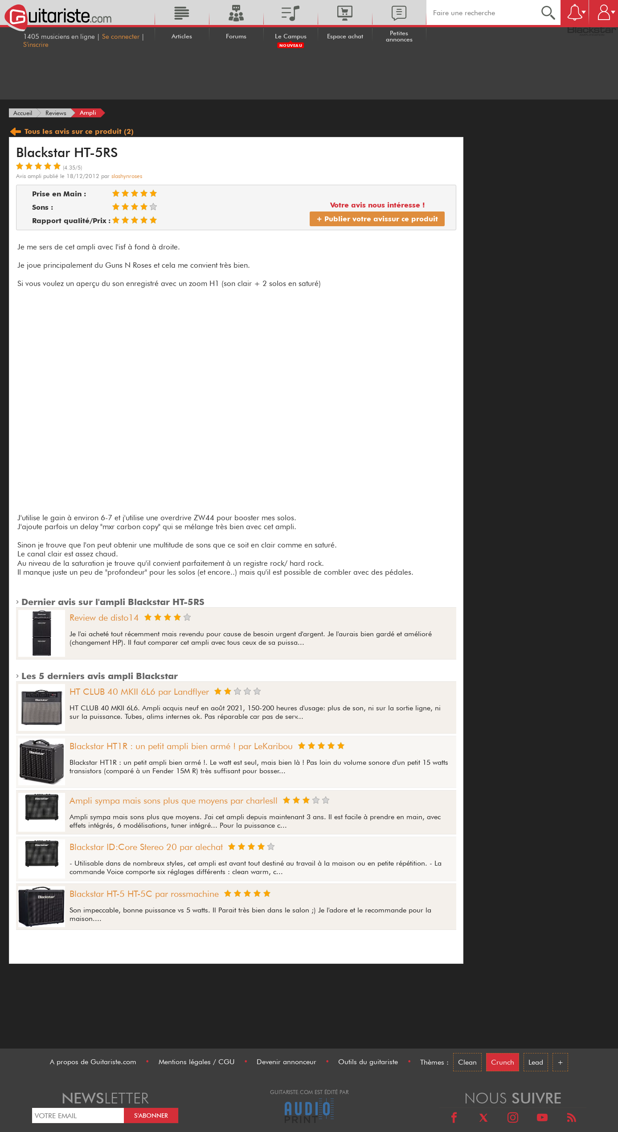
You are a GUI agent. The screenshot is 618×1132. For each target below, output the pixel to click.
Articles (182, 36)
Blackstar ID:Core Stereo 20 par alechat (146, 847)
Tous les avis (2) (71, 131)
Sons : (42, 207)
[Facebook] (454, 1118)
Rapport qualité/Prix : (71, 220)
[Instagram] (513, 1118)
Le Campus (291, 36)
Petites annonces (399, 36)
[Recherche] (548, 12)
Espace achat (345, 36)
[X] (483, 1118)
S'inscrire (36, 45)
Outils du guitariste (368, 1061)
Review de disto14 (104, 617)
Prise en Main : (59, 194)
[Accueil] (23, 112)
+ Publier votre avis (377, 219)
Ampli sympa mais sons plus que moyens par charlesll (174, 800)
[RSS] (571, 1118)
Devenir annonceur (286, 1061)
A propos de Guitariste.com (93, 1061)
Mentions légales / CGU (197, 1061)
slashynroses (126, 175)
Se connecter (120, 37)
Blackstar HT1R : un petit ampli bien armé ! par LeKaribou (181, 746)
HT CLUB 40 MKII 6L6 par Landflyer (139, 691)
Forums (236, 36)
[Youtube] (542, 1118)
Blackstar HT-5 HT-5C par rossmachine (144, 893)
